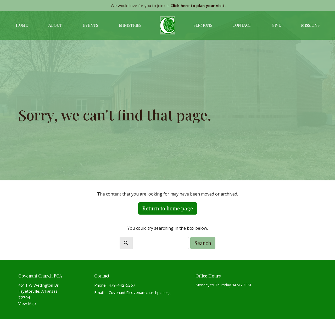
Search (202, 242)
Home (22, 25)
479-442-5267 (122, 285)
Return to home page (167, 208)
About (55, 25)
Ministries (130, 25)
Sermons (202, 25)
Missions (310, 25)
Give (276, 25)
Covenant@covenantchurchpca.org (140, 292)
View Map (27, 303)
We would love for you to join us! (168, 5)
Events (90, 25)
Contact (241, 25)
